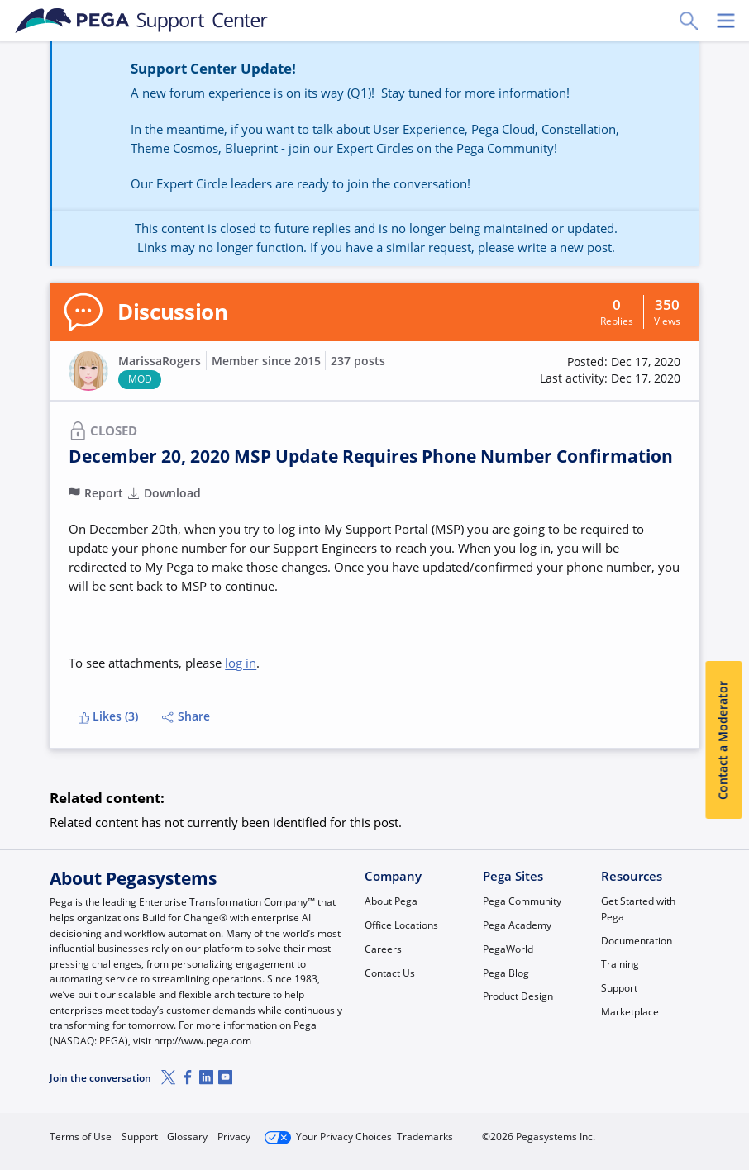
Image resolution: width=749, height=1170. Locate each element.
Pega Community (503, 148)
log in (240, 662)
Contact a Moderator (723, 740)
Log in (662, 1130)
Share (186, 716)
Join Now (575, 1130)
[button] (610, 370)
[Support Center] (142, 20)
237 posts (358, 361)
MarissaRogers (159, 361)
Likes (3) (109, 716)
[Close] (726, 1110)
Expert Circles (374, 148)
